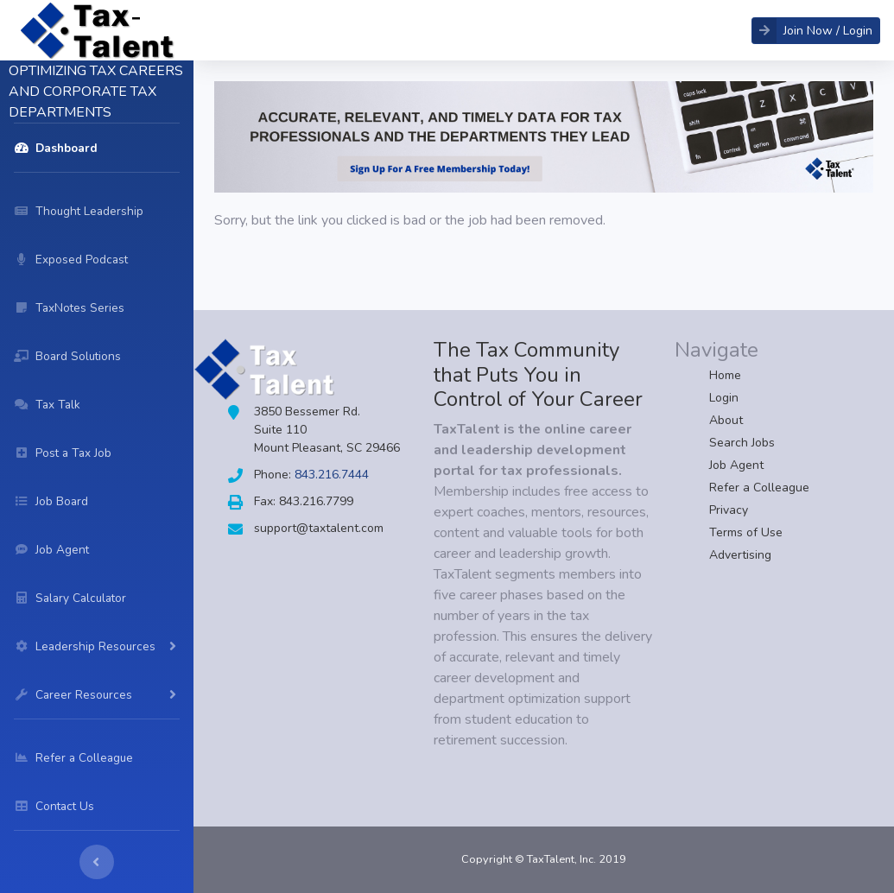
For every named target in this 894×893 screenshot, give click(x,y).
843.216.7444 (332, 474)
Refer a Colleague (759, 487)
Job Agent (736, 465)
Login (724, 398)
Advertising (740, 555)
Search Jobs (742, 442)
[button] (815, 30)
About (726, 420)
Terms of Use (746, 532)
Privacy (728, 510)
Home (725, 375)
